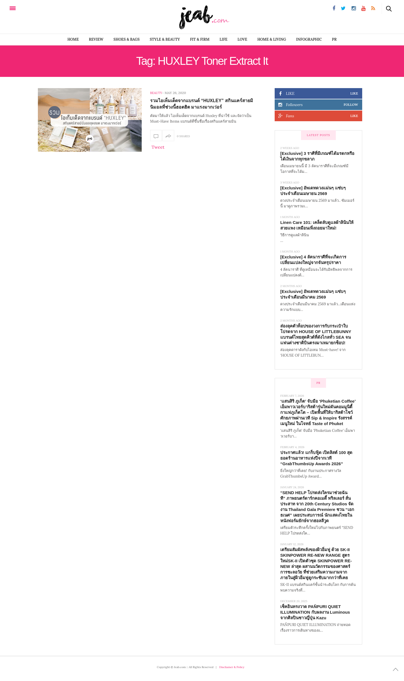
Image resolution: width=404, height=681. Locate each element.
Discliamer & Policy (231, 667)
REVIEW (96, 39)
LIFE (224, 39)
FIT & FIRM (199, 39)
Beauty (156, 93)
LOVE (242, 39)
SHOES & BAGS (127, 39)
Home (73, 39)
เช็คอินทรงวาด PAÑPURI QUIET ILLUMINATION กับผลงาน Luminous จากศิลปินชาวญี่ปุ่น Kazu (315, 612)
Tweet (158, 147)
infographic (309, 39)
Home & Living (271, 39)
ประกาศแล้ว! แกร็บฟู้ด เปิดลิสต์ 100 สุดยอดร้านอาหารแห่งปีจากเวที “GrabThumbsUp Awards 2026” (316, 458)
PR (334, 39)
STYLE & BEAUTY (165, 39)
